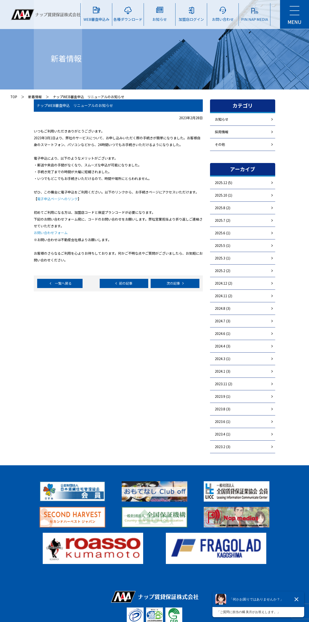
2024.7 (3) (222, 320)
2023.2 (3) (222, 446)
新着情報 (35, 96)
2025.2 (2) (222, 270)
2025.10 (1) (223, 195)
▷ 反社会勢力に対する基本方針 (122, 586)
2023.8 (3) (222, 409)
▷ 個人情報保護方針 (69, 586)
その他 (220, 144)
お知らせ (221, 119)
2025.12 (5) (223, 182)
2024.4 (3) (222, 346)
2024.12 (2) (223, 283)
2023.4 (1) (222, 434)
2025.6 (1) (222, 232)
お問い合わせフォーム (51, 232)
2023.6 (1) (222, 421)
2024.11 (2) (223, 295)
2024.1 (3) (222, 371)
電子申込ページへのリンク (57, 198)
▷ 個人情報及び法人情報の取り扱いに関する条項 (215, 586)
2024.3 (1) (222, 358)
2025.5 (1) (222, 245)
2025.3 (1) (222, 258)
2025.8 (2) (222, 207)
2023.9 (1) (222, 396)
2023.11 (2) (223, 383)
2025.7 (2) (222, 220)
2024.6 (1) (222, 333)
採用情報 (221, 131)
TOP (13, 96)
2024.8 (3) (222, 308)
